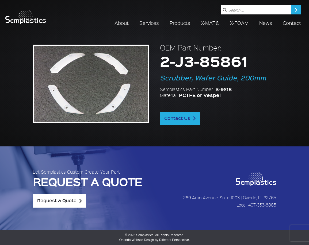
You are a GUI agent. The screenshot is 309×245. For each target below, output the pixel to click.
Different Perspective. (174, 240)
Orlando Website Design (136, 240)
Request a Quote (57, 200)
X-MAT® (210, 23)
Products (180, 23)
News (265, 23)
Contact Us (177, 118)
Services (149, 23)
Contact (292, 23)
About (122, 23)
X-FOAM (239, 23)
